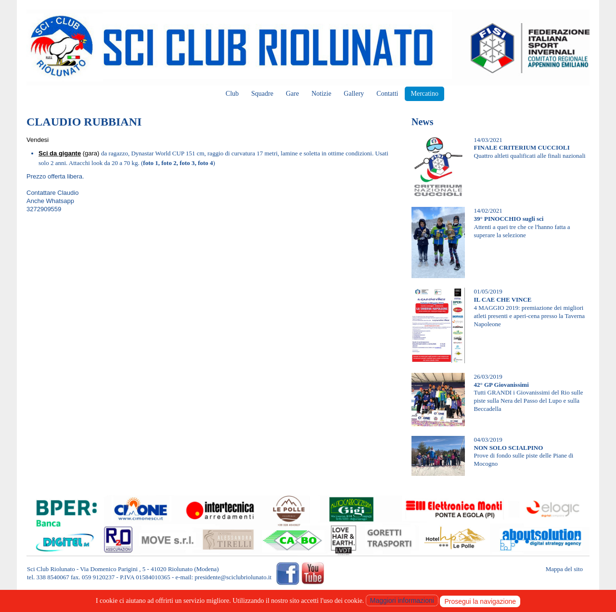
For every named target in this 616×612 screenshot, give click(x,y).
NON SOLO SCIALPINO (508, 447)
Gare (292, 93)
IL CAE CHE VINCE (503, 299)
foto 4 (205, 162)
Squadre (262, 93)
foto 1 (150, 162)
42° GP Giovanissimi (501, 384)
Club (232, 93)
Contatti (387, 93)
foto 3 (187, 162)
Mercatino (424, 93)
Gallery (354, 93)
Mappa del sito (564, 569)
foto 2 (168, 162)
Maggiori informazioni (402, 600)
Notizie (321, 93)
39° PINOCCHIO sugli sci (509, 218)
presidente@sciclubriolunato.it (233, 577)
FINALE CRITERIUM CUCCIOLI (522, 147)
